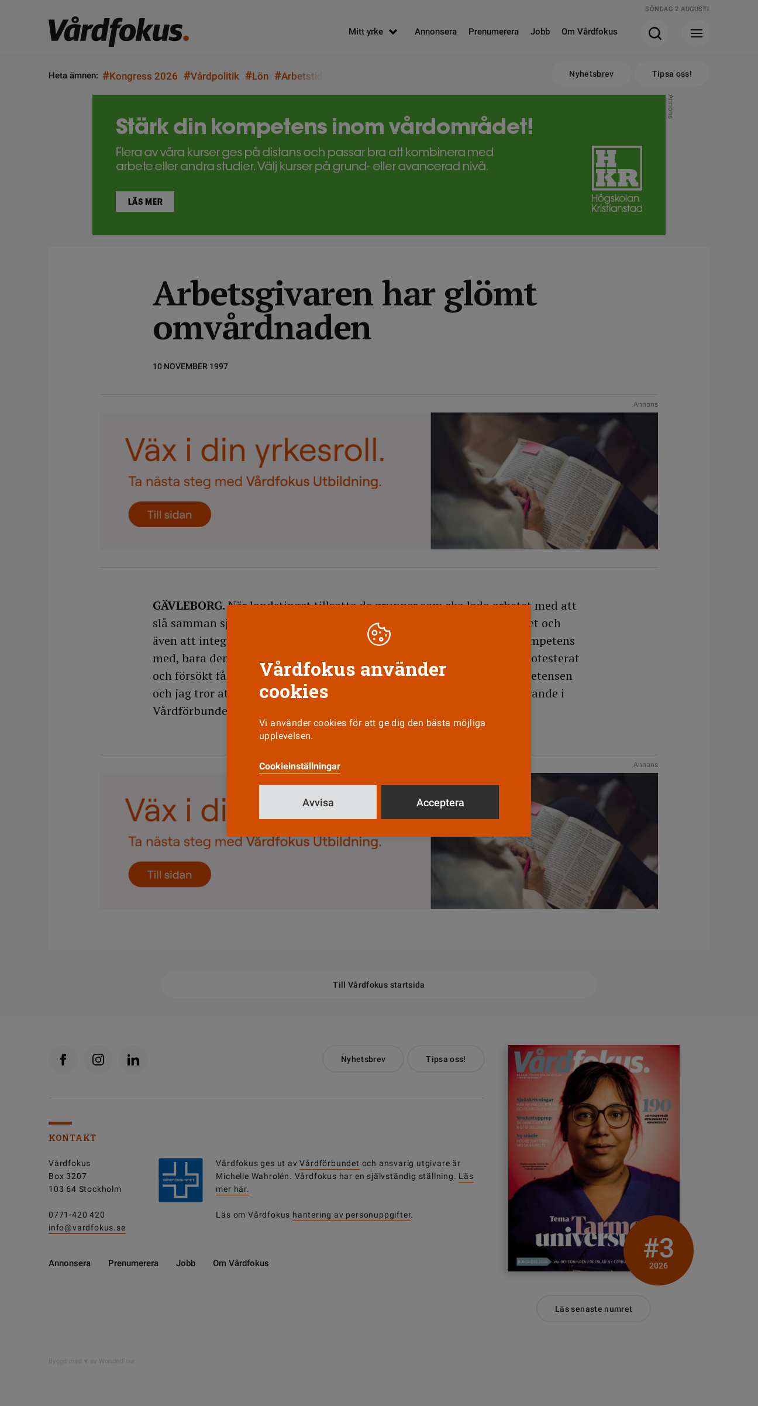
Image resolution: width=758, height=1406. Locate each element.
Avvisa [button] (318, 813)
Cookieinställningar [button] (299, 777)
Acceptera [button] (440, 813)
